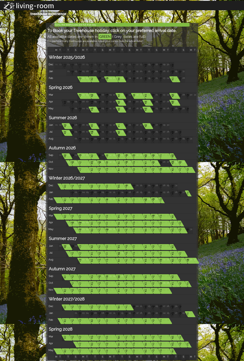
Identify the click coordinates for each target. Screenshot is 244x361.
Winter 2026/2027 (66, 178)
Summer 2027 (62, 238)
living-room (35, 5)
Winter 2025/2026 (66, 57)
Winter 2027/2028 (66, 299)
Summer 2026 (62, 117)
